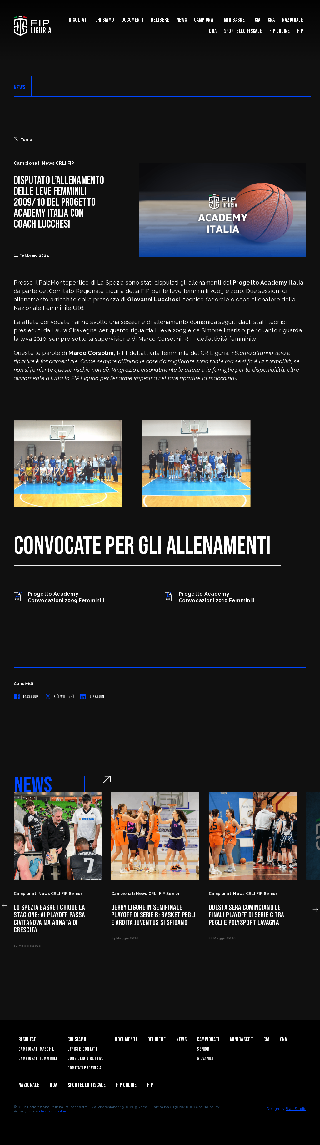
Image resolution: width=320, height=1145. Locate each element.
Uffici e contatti (83, 1049)
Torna (23, 139)
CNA (271, 20)
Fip (300, 31)
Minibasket (235, 20)
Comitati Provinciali (86, 1068)
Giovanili (205, 1059)
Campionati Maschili (36, 1049)
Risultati (78, 20)
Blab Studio (296, 1109)
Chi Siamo (104, 20)
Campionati (205, 20)
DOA (213, 31)
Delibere (160, 20)
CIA (258, 20)
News (182, 20)
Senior (203, 1049)
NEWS (19, 87)
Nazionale (292, 20)
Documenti (133, 20)
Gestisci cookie (53, 1111)
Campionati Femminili (37, 1059)
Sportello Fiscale (243, 31)
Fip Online (279, 31)
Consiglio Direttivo (86, 1059)
